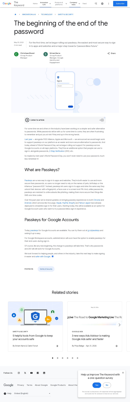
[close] (122, 375)
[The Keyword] (15, 14)
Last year (28, 139)
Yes (96, 388)
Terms (29, 385)
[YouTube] (31, 373)
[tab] (52, 358)
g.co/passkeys (94, 230)
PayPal (65, 203)
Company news (75, 4)
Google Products (58, 385)
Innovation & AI (45, 4)
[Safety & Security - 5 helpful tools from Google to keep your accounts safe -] (35, 327)
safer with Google (42, 256)
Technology (46, 14)
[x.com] (25, 373)
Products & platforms (61, 4)
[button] (111, 53)
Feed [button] (84, 4)
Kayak (58, 203)
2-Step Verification (57, 151)
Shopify (72, 203)
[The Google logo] (8, 385)
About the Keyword (77, 385)
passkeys (34, 230)
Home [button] (35, 4)
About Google (41, 385)
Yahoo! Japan (84, 203)
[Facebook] (38, 373)
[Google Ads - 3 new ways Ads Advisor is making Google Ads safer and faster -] (94, 327)
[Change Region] (32, 393)
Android (28, 203)
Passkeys (28, 180)
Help (7, 393)
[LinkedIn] (44, 373)
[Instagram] (18, 373)
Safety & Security (65, 14)
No (107, 388)
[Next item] (119, 325)
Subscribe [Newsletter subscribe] (120, 3)
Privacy (20, 385)
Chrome (97, 200)
